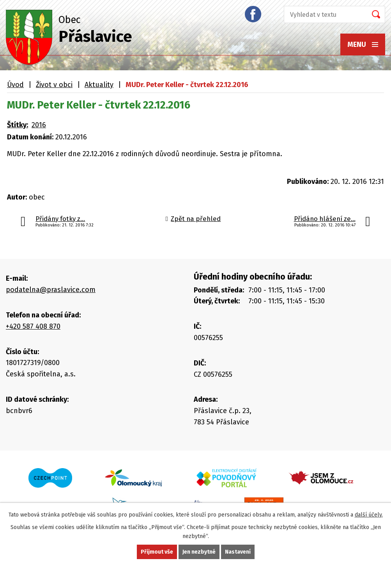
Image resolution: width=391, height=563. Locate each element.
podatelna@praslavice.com (51, 289)
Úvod (15, 84)
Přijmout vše (157, 552)
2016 (39, 125)
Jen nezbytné (199, 552)
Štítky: (17, 125)
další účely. (369, 514)
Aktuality (99, 84)
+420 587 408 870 (33, 326)
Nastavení (238, 552)
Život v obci (54, 84)
